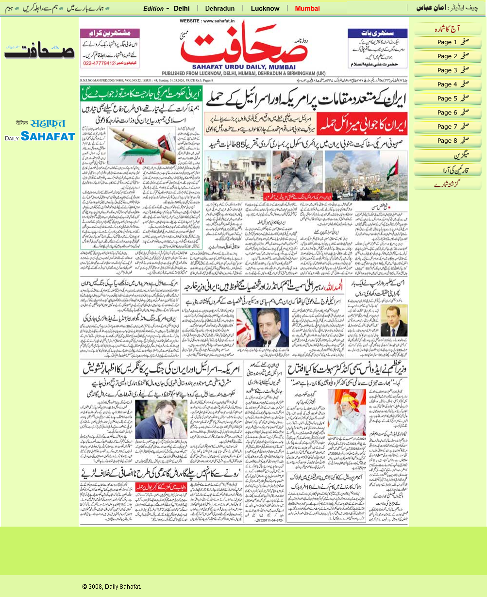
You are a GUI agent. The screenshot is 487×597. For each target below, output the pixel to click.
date (40, 30)
